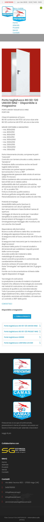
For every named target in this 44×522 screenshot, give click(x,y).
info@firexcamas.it (12, 492)
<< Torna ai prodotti (22, 316)
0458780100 (9, 2)
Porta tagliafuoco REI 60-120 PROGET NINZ (21, 331)
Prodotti (16, 28)
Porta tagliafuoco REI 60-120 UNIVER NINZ (21, 326)
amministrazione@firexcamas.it (18, 502)
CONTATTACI (7, 304)
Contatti (16, 33)
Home (15, 23)
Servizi (15, 30)
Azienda (16, 25)
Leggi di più (6, 433)
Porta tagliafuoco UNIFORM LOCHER (18, 343)
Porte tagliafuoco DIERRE (14, 337)
